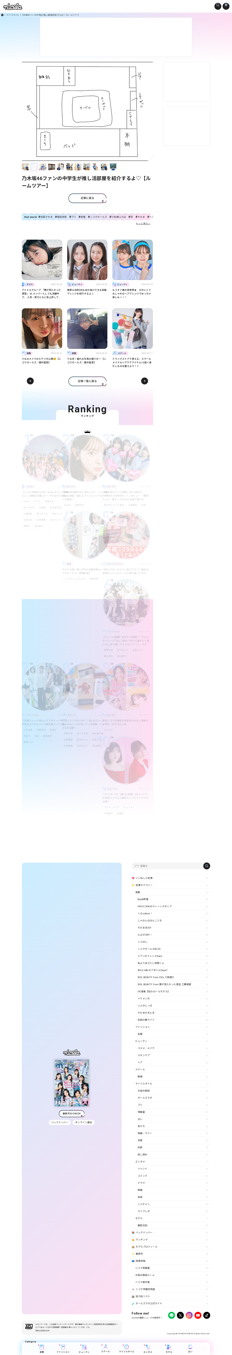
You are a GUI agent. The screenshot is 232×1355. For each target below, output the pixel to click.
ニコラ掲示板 (142, 1282)
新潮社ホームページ (201, 1324)
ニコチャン (144, 1204)
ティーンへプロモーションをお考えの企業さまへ (188, 1327)
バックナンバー (59, 1122)
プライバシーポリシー (141, 1324)
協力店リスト (141, 1296)
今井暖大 (108, 813)
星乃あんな (42, 514)
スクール (105, 1349)
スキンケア (144, 1055)
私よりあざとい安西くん (151, 963)
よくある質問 (169, 1324)
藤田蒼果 (49, 736)
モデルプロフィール (144, 1246)
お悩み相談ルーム (145, 1275)
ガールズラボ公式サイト (147, 1303)
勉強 (140, 1076)
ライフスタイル (12, 15)
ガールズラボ (145, 1097)
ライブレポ (144, 1211)
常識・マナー (145, 1133)
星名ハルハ (139, 650)
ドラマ (141, 1183)
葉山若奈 (108, 656)
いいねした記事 (142, 878)
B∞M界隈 (143, 899)
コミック (142, 1175)
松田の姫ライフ (146, 1019)
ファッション (63, 1349)
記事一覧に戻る (87, 381)
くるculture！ (145, 913)
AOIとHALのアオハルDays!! (152, 970)
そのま (141, 217)
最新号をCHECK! (72, 1113)
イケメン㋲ (144, 998)
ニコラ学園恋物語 (143, 1289)
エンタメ (108, 730)
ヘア (140, 1062)
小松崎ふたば (119, 217)
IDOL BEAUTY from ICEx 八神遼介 (156, 977)
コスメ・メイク (111, 807)
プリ (73, 217)
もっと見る (142, 223)
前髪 (83, 217)
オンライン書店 (84, 1122)
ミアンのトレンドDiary (150, 956)
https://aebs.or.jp (42, 1330)
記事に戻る (87, 198)
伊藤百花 (80, 505)
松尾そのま (46, 217)
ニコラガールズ (98, 217)
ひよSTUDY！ (145, 934)
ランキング (140, 1239)
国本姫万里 (56, 507)
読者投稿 (138, 1261)
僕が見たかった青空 (114, 505)
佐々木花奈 (29, 507)
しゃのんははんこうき (150, 920)
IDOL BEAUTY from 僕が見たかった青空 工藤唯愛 (164, 984)
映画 (140, 1190)
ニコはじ (142, 941)
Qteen (27, 501)
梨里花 (54, 730)
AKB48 (67, 505)
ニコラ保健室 (142, 1268)
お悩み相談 (144, 1090)
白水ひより (56, 520)
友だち (141, 1126)
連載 (42, 1349)
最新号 (137, 1254)
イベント (142, 1168)
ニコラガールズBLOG (74, 579)
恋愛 (140, 1140)
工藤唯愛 (28, 514)
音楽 (145, 505)
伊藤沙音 (50, 501)
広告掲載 (157, 1324)
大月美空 (28, 730)
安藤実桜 (41, 730)
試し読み (142, 1154)
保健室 (141, 1112)
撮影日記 (142, 1225)
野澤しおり (29, 742)
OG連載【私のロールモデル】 (154, 991)
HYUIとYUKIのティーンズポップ (155, 906)
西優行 (27, 526)
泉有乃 (27, 736)
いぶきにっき (145, 1005)
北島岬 (43, 507)
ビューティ (129, 807)
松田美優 (41, 520)
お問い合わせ (184, 1324)
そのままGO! (144, 927)
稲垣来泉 (62, 217)
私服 (37, 736)
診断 (140, 1147)
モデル (38, 501)
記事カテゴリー (142, 885)
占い (190, 1349)
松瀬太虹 (28, 520)
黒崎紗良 (94, 579)
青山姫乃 (39, 526)
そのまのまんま (146, 1012)
